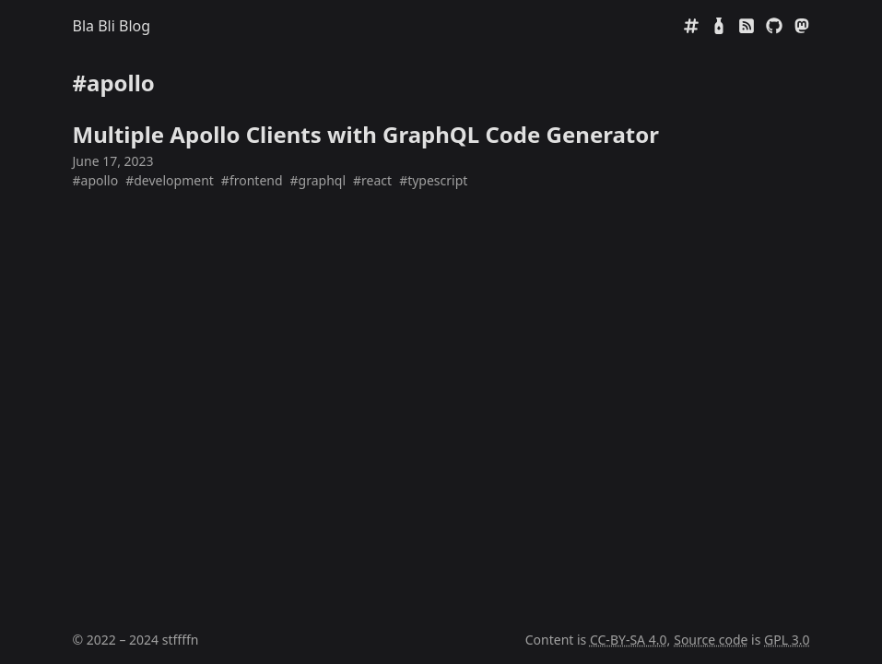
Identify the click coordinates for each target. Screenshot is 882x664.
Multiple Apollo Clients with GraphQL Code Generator (366, 134)
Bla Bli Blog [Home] (112, 26)
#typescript (433, 180)
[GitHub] (774, 26)
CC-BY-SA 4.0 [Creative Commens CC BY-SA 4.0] (628, 639)
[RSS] (746, 26)
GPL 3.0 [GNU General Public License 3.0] (786, 639)
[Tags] (691, 26)
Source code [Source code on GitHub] (710, 639)
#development (169, 180)
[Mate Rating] (719, 26)
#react (372, 180)
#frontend (252, 180)
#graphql (318, 180)
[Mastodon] (802, 26)
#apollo (96, 180)
